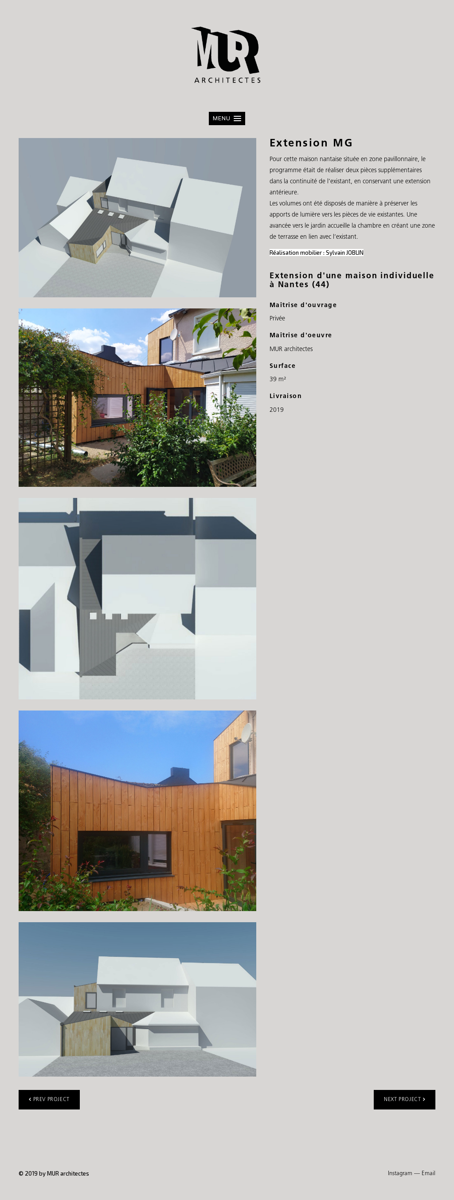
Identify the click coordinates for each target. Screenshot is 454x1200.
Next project (404, 1099)
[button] (227, 118)
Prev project (49, 1099)
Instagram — (404, 1173)
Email (428, 1173)
